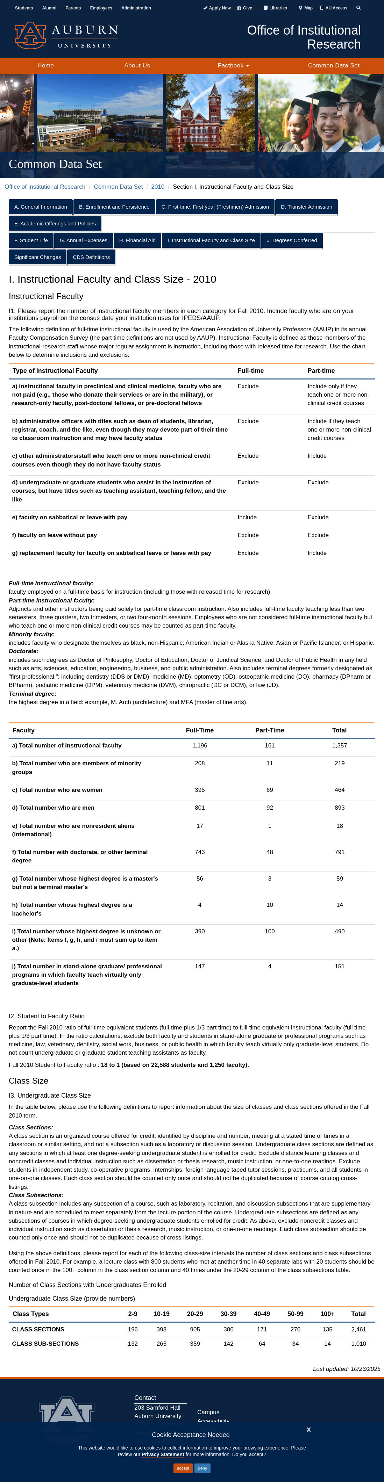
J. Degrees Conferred (292, 240)
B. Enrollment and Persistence (114, 207)
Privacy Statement (163, 1454)
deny (202, 1468)
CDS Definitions (91, 257)
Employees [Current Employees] (101, 8)
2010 (157, 186)
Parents (73, 8)
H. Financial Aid (137, 240)
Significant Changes (37, 257)
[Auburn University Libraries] (275, 8)
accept (183, 1468)
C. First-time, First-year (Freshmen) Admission (215, 207)
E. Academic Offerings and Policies (55, 223)
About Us (137, 65)
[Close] (309, 1428)
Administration (136, 8)
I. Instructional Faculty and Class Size (211, 240)
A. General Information (40, 207)
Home (45, 65)
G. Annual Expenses (83, 240)
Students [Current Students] (24, 8)
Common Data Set (334, 65)
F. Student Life (31, 240)
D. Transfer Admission (306, 207)
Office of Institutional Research (45, 186)
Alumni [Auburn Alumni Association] (49, 8)
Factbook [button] (233, 65)
